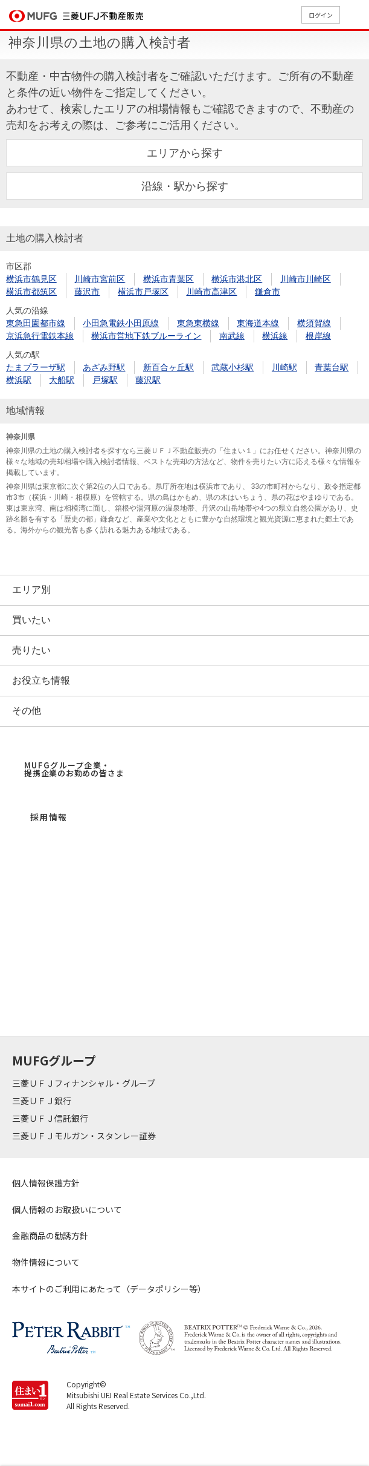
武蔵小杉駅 (232, 367)
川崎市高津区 (211, 291)
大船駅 (61, 380)
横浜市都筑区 (31, 291)
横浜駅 (18, 380)
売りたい (31, 650)
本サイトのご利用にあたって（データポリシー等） (109, 1289)
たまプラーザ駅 (35, 367)
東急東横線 (198, 323)
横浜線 (274, 336)
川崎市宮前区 (99, 279)
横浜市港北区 (236, 279)
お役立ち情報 (41, 680)
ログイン (321, 14)
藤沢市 (87, 291)
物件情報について (46, 1262)
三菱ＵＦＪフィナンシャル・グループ (84, 1083)
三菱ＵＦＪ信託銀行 (51, 1118)
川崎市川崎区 (305, 279)
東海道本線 (258, 323)
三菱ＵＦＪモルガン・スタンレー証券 (85, 1135)
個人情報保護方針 (46, 1183)
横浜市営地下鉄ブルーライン (146, 336)
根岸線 (318, 336)
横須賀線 (314, 323)
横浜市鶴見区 (31, 279)
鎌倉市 (267, 291)
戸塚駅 (105, 380)
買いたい (31, 620)
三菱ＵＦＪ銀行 (42, 1100)
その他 (26, 710)
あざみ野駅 (104, 367)
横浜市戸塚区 (143, 291)
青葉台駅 (331, 367)
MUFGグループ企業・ (74, 769)
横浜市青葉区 (168, 279)
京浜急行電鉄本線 (40, 336)
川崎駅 (284, 367)
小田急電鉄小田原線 (121, 323)
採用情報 (49, 817)
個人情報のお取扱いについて (67, 1209)
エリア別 (31, 589)
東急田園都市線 (35, 323)
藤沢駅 (148, 380)
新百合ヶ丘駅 (168, 367)
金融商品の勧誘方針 (50, 1235)
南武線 (232, 336)
